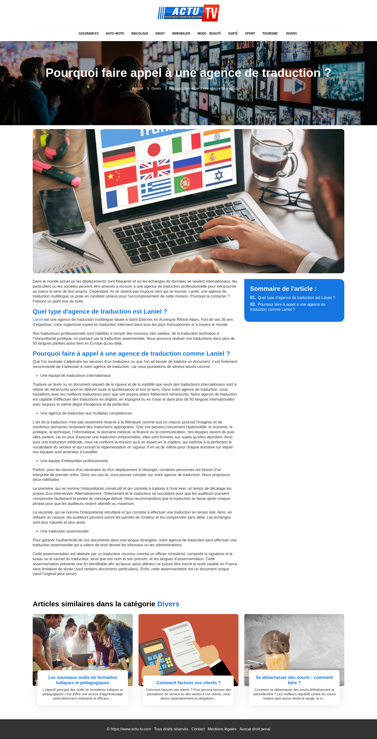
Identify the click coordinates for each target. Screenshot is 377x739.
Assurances (89, 33)
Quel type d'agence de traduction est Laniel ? (292, 298)
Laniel (38, 319)
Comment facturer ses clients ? (188, 682)
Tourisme (270, 33)
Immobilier (181, 33)
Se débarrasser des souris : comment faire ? (294, 680)
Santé (233, 33)
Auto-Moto (115, 33)
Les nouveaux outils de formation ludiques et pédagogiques (82, 680)
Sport (250, 33)
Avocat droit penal (254, 729)
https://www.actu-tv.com (131, 729)
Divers (291, 33)
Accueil (137, 88)
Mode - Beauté (209, 33)
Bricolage (139, 33)
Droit (160, 33)
